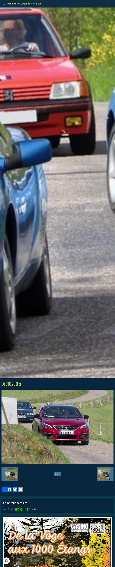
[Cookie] (6, 560)
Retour (57, 474)
